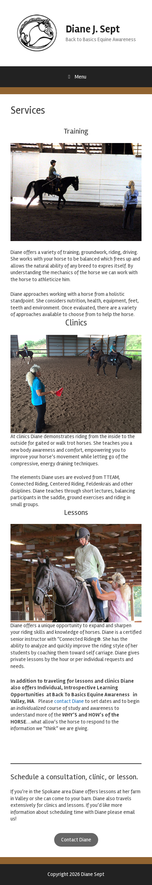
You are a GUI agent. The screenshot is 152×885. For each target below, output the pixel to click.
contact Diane (69, 701)
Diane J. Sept (93, 29)
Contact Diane (76, 840)
